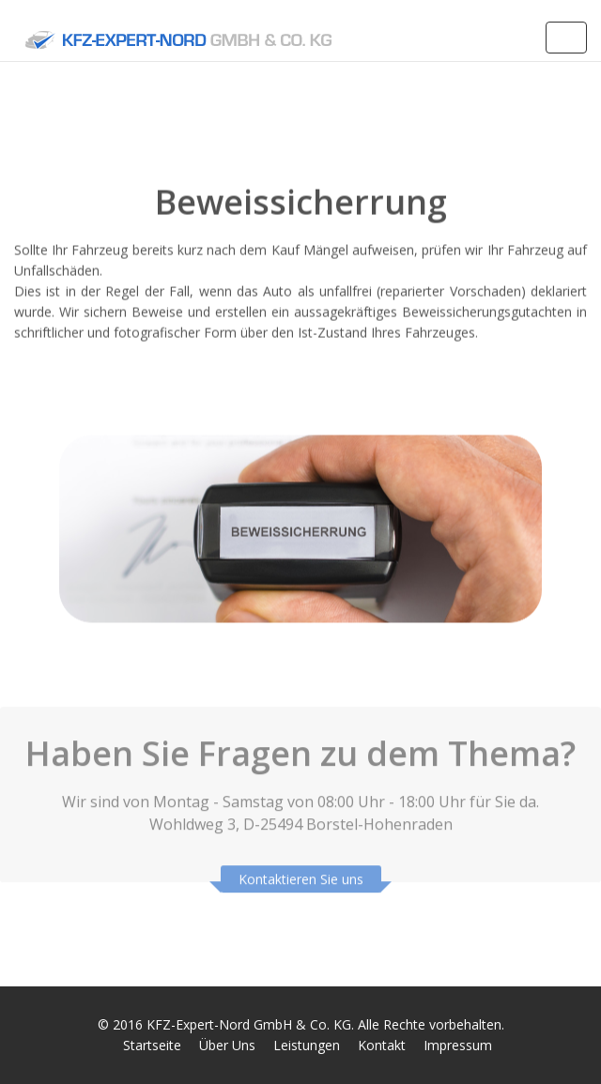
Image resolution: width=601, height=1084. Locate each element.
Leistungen (306, 1045)
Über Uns (227, 1045)
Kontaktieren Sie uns (301, 875)
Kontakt (382, 1045)
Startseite (152, 1045)
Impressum (458, 1045)
